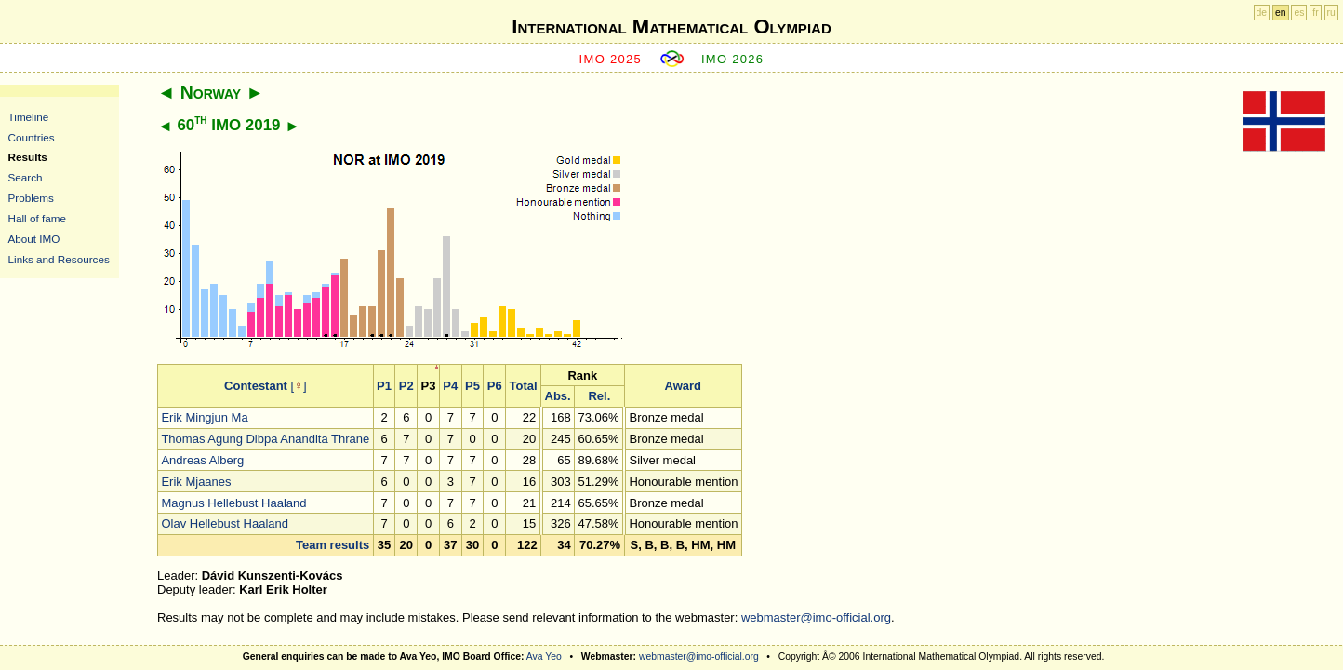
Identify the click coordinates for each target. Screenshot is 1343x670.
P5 (472, 386)
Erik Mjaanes (196, 482)
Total (524, 386)
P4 (450, 386)
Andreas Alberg (202, 460)
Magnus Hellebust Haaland (233, 503)
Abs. (558, 396)
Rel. (599, 396)
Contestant (255, 386)
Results (27, 157)
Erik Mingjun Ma (204, 417)
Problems (31, 198)
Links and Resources (59, 259)
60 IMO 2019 (228, 125)
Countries (31, 137)
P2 (406, 386)
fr (1315, 12)
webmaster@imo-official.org (816, 617)
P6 (494, 386)
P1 (384, 386)
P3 (428, 386)
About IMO (34, 239)
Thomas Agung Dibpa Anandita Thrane (265, 439)
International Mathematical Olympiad (671, 26)
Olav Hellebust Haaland (224, 523)
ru (1331, 12)
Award (683, 386)
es (1299, 12)
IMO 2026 (733, 59)
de (1262, 12)
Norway (210, 92)
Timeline (28, 117)
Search (25, 177)
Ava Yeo (544, 656)
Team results (332, 545)
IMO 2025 (611, 59)
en (1280, 12)
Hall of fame (37, 218)
